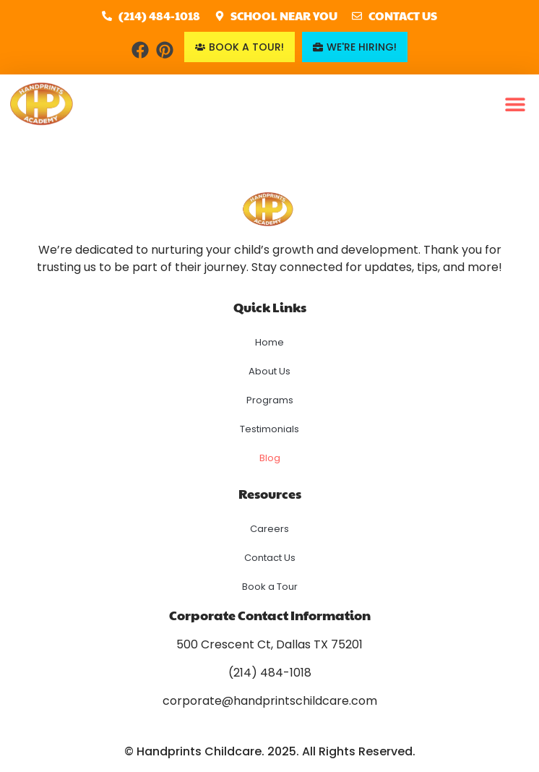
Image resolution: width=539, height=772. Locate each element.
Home (269, 342)
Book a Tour (270, 586)
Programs (269, 400)
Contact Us (270, 558)
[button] (515, 104)
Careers (269, 529)
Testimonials (269, 429)
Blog (269, 458)
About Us (269, 371)
